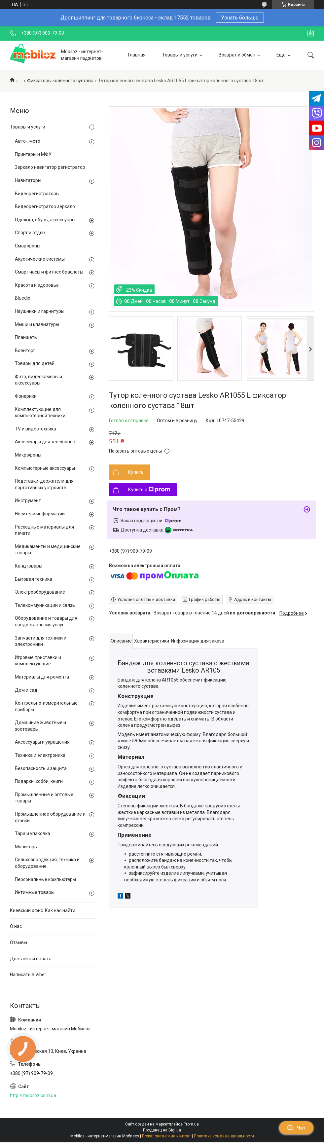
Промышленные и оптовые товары (44, 798)
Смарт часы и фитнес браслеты (49, 272)
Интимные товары (34, 892)
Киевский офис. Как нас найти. (43, 910)
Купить (136, 472)
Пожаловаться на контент (166, 1136)
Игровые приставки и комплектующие (38, 661)
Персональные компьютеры (45, 879)
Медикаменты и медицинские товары (48, 550)
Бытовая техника (33, 579)
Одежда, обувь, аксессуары (45, 219)
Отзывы (18, 942)
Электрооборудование (40, 592)
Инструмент (28, 500)
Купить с (149, 490)
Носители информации (40, 513)
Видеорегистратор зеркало (45, 206)
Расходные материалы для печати (44, 530)
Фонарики (26, 396)
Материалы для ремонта (42, 677)
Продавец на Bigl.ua (162, 1130)
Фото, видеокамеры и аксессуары (38, 380)
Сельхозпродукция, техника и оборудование (47, 863)
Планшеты (26, 337)
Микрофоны (28, 455)
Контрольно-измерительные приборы (46, 706)
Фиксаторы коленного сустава (60, 80)
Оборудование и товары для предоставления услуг (46, 621)
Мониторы (26, 846)
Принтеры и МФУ (33, 154)
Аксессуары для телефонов (45, 441)
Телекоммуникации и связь (45, 605)
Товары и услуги (180, 54)
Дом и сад (26, 690)
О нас (16, 926)
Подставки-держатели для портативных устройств (44, 484)
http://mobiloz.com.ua (33, 1095)
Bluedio (22, 298)
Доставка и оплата (31, 958)
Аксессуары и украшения (42, 742)
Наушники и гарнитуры (39, 311)
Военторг (25, 350)
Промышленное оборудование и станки (50, 817)
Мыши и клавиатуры (37, 324)
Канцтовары (28, 566)
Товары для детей (34, 363)
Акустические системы (40, 259)
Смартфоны (27, 245)
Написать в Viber (28, 974)
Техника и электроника (40, 755)
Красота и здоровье (37, 285)
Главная (137, 54)
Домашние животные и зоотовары (40, 726)
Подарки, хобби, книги (39, 781)
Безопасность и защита (41, 768)
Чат (296, 1128)
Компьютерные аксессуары (45, 468)
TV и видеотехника (35, 428)
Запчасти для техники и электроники (40, 641)
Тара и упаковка (32, 833)
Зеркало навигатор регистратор (50, 167)
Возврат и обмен (237, 54)
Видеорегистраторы (37, 193)
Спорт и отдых (30, 232)
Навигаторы (28, 180)
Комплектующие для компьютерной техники (40, 413)
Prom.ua (191, 1124)
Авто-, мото (27, 141)
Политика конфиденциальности (224, 1136)
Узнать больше (240, 18)
